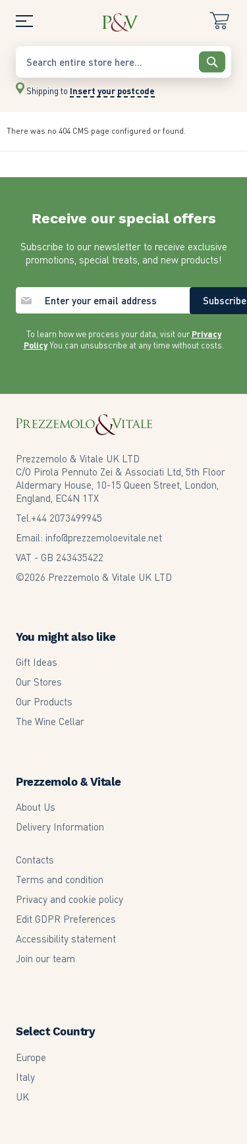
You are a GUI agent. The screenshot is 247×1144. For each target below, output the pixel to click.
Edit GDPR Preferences (66, 918)
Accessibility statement (66, 938)
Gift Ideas (36, 661)
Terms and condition (59, 879)
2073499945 (66, 517)
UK (22, 1096)
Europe (31, 1057)
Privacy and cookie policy (69, 899)
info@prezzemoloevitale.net (103, 537)
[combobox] (123, 62)
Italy (25, 1076)
